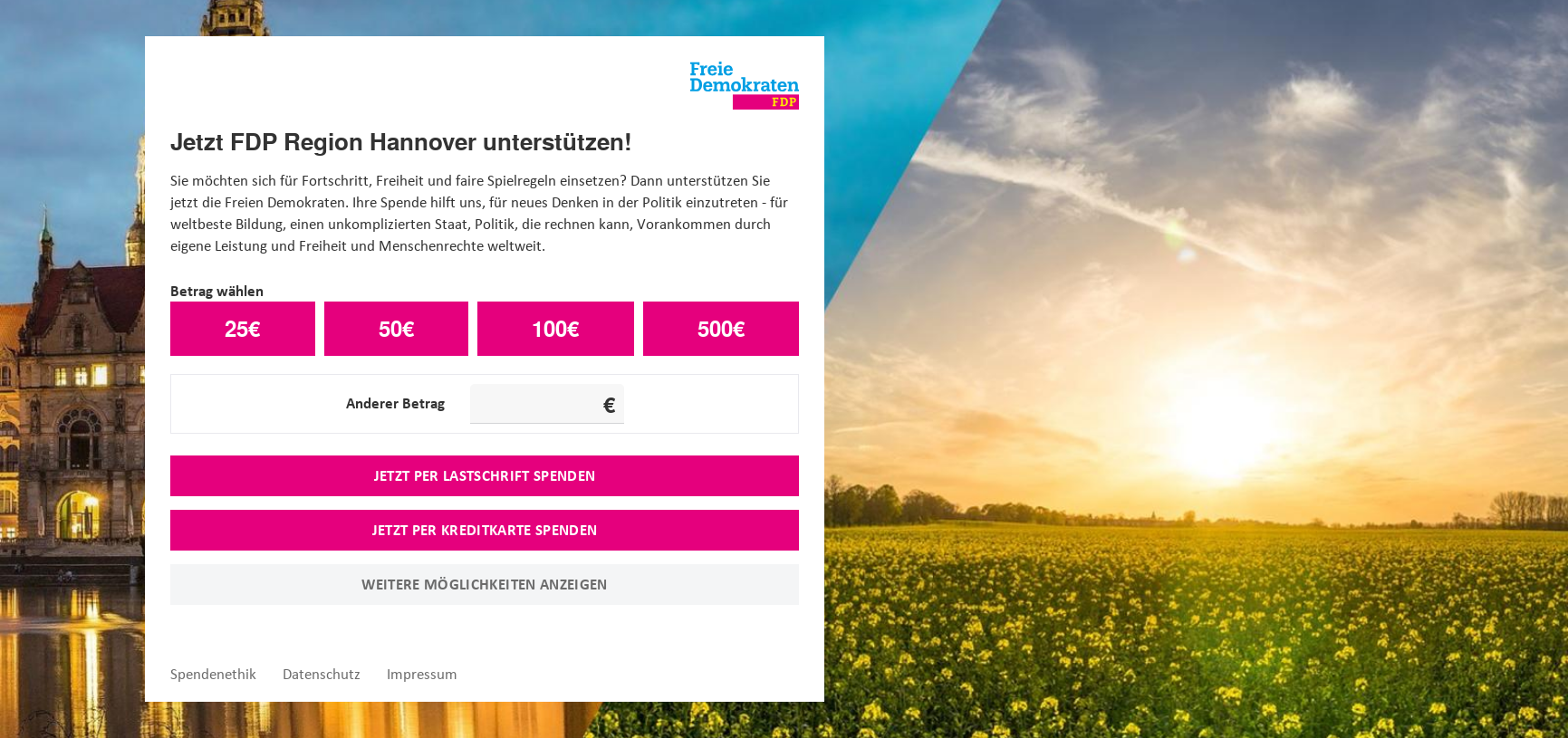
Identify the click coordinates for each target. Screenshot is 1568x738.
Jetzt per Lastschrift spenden (485, 475)
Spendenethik (213, 674)
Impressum (422, 674)
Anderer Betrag (395, 403)
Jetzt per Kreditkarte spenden (485, 530)
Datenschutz (322, 674)
